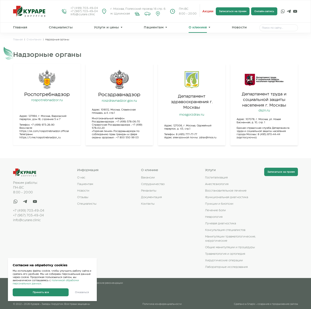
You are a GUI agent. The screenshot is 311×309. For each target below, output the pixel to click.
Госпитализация (216, 177)
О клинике (198, 27)
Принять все (41, 292)
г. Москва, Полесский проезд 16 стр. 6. (138, 9)
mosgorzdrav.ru (191, 114)
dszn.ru (264, 110)
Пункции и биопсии (219, 203)
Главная (20, 27)
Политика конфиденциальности (162, 304)
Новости (239, 27)
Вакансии (148, 177)
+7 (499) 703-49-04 (84, 8)
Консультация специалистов (225, 230)
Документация (151, 197)
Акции (208, 11)
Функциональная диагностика (226, 197)
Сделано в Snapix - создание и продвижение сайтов (266, 304)
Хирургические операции (224, 260)
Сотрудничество (153, 184)
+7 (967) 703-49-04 (84, 11)
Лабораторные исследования (226, 267)
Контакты (148, 203)
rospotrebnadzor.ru (47, 100)
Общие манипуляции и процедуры (230, 247)
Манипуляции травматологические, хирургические (230, 238)
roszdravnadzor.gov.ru (119, 100)
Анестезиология (216, 184)
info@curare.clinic (83, 14)
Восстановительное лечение (226, 190)
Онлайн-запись (264, 11)
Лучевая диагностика (220, 223)
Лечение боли (215, 210)
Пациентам (153, 27)
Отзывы (82, 197)
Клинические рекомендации (105, 283)
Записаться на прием (232, 11)
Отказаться (82, 292)
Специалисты (61, 27)
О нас (81, 177)
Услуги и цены (106, 27)
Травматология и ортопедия (225, 254)
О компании (34, 39)
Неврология (214, 217)
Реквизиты (148, 190)
